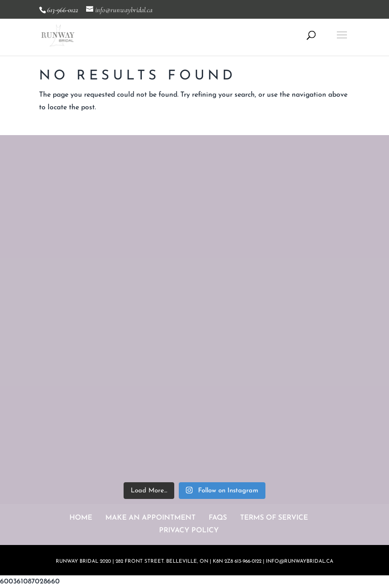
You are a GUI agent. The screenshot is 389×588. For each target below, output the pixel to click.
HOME (80, 518)
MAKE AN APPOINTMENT (150, 518)
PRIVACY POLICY (189, 530)
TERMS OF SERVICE (274, 518)
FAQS (218, 518)
